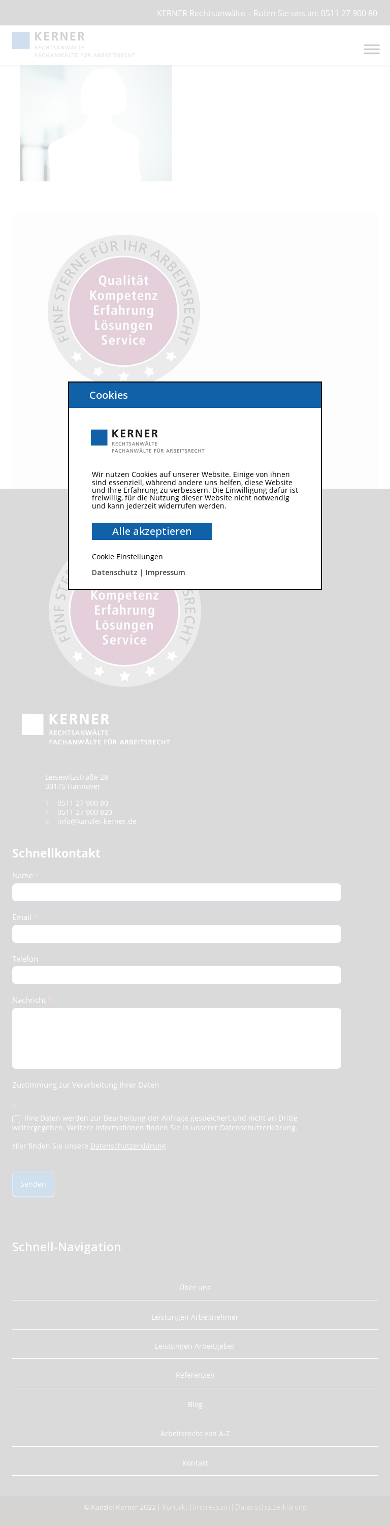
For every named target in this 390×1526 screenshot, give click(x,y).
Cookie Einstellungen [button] (127, 556)
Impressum (165, 572)
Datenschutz (115, 572)
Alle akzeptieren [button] (152, 531)
